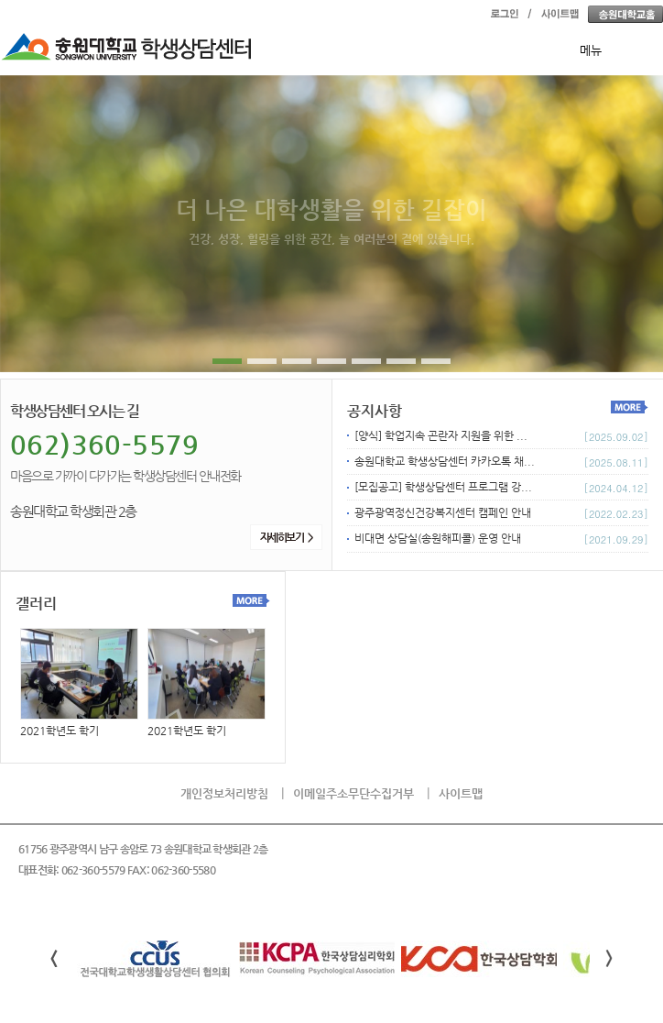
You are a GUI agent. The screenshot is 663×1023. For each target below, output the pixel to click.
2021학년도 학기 (79, 682)
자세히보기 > (286, 537)
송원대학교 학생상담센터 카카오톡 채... (444, 461)
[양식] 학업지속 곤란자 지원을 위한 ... (440, 435)
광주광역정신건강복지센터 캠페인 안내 (442, 512)
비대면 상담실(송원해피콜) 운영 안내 (437, 538)
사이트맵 (461, 793)
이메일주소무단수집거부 (353, 793)
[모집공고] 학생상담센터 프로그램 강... (443, 486)
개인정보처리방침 (224, 793)
